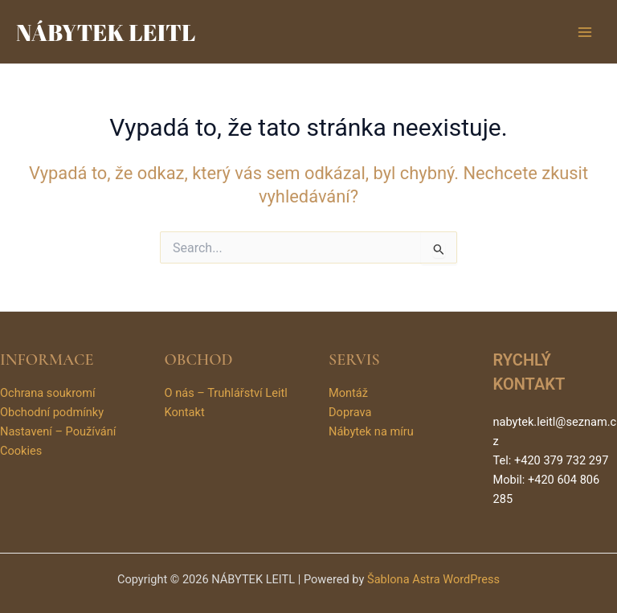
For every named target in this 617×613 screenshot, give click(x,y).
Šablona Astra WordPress (433, 579)
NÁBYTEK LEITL (105, 31)
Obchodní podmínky (52, 412)
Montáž (348, 393)
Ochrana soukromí (48, 393)
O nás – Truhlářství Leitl (226, 393)
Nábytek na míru (371, 431)
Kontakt (185, 412)
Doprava (350, 412)
